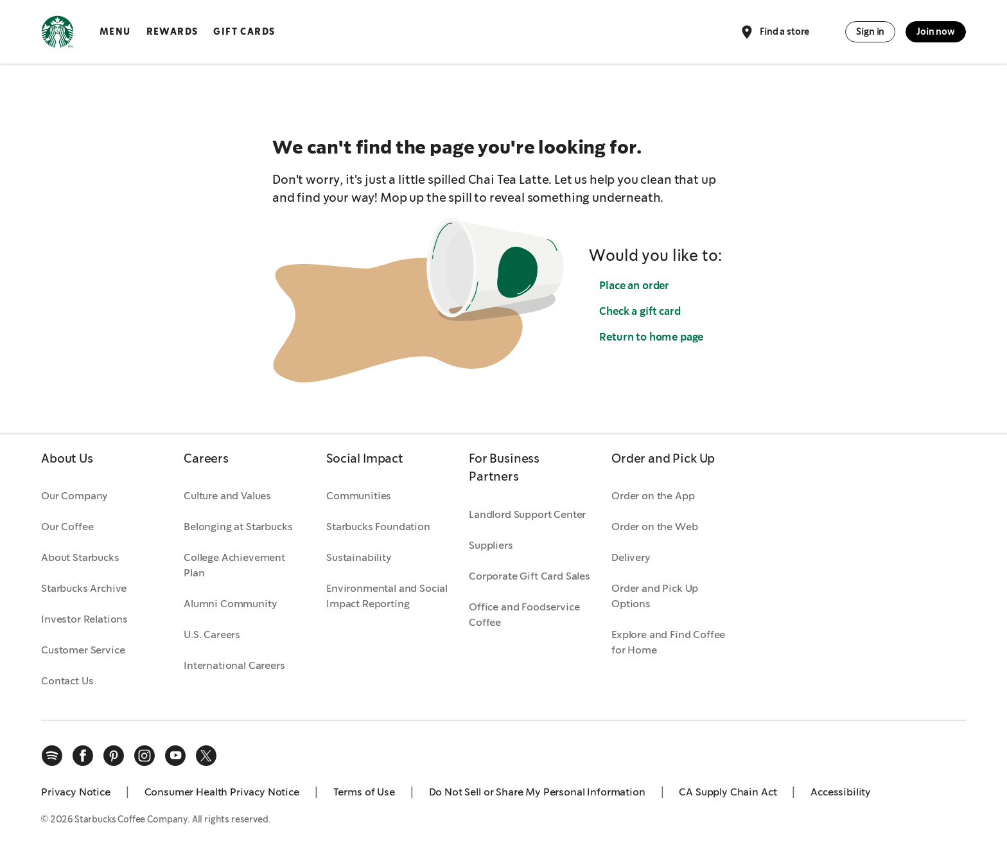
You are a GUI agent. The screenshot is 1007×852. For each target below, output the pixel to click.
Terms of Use (364, 792)
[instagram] (144, 755)
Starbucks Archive (84, 588)
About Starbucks (80, 557)
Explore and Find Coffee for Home (668, 642)
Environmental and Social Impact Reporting (387, 595)
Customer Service (83, 650)
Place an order (634, 285)
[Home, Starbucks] (57, 34)
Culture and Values (227, 495)
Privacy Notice (75, 792)
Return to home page (651, 337)
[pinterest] (114, 755)
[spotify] (52, 755)
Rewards (172, 31)
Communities (358, 495)
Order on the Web (654, 526)
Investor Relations (84, 619)
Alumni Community (230, 603)
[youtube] (175, 755)
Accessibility (840, 792)
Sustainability (359, 557)
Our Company (74, 495)
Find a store (774, 32)
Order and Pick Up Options (654, 595)
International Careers (234, 665)
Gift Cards (244, 31)
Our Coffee (67, 526)
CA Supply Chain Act (727, 792)
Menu (115, 31)
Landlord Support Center (527, 514)
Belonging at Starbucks (238, 526)
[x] (206, 755)
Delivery (631, 557)
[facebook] (83, 755)
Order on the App (652, 495)
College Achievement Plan (234, 565)
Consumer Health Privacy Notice (221, 792)
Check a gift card (639, 311)
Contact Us (67, 681)
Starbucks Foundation (378, 526)
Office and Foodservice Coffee (524, 614)
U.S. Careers (212, 634)
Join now (935, 31)
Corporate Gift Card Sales (529, 576)
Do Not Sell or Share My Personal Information (537, 792)
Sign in (870, 31)
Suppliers (491, 545)
